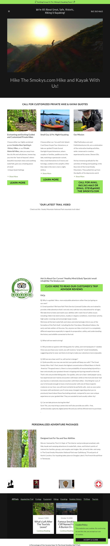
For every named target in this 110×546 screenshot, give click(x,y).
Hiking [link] (56, 499)
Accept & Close (91, 540)
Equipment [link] (47, 499)
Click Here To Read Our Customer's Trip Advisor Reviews (71, 288)
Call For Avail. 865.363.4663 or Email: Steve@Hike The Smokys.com (88, 187)
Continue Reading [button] (43, 531)
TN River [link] (87, 499)
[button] (9, 11)
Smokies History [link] (75, 499)
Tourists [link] (95, 499)
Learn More (51, 179)
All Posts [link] (15, 499)
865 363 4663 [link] (97, 11)
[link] (55, 13)
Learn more (17, 182)
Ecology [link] (38, 499)
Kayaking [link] (63, 499)
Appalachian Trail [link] (27, 499)
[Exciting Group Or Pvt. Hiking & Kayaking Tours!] (55, 2)
